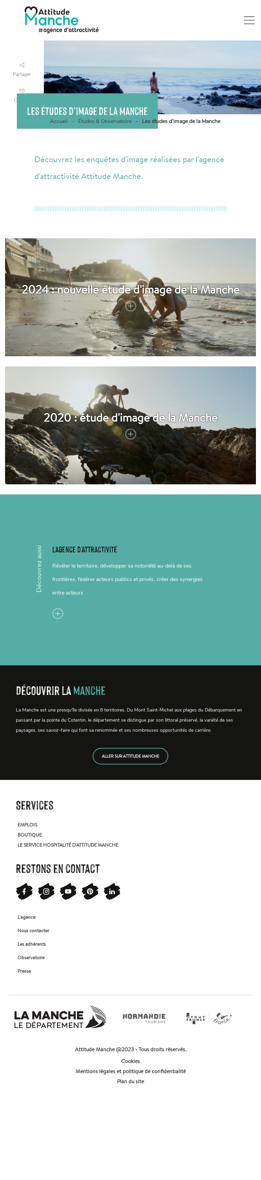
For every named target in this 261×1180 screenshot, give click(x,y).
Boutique (30, 835)
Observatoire (31, 958)
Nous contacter (33, 931)
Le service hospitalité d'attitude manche (68, 845)
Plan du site (130, 1081)
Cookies (130, 1061)
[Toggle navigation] (249, 20)
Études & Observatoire (105, 121)
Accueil (59, 121)
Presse (24, 971)
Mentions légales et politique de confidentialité (131, 1071)
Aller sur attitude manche (130, 756)
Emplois (27, 825)
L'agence (26, 917)
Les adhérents (32, 944)
